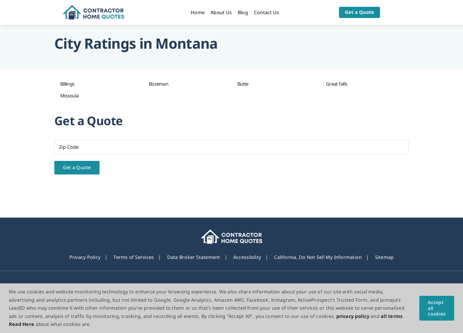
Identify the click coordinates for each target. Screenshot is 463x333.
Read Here (21, 324)
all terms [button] (391, 316)
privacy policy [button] (352, 316)
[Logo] (93, 7)
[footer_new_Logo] (232, 231)
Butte (242, 84)
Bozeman (158, 84)
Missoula (69, 95)
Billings (67, 84)
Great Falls (336, 84)
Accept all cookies (437, 308)
